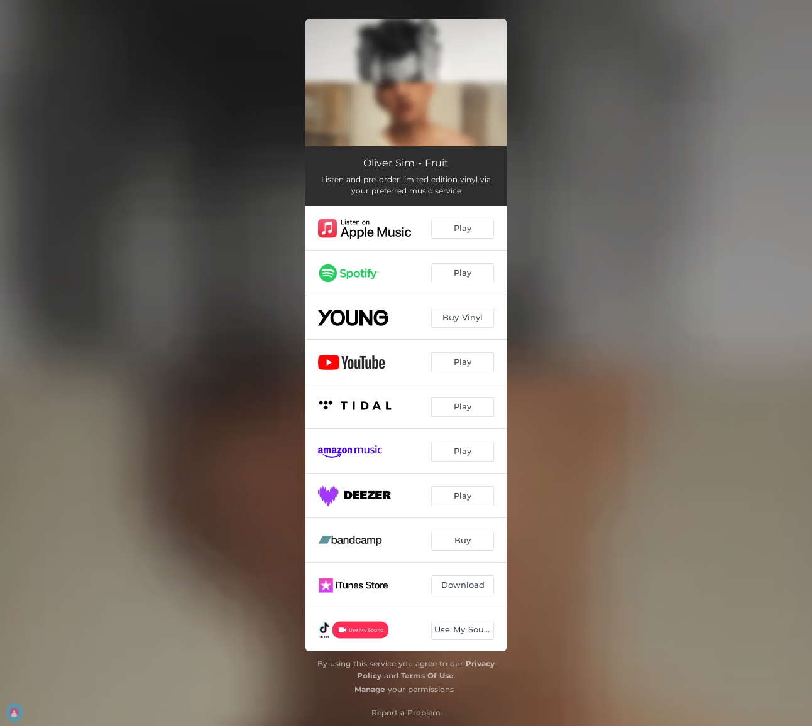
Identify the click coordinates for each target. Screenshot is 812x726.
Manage (369, 689)
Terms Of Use (427, 675)
